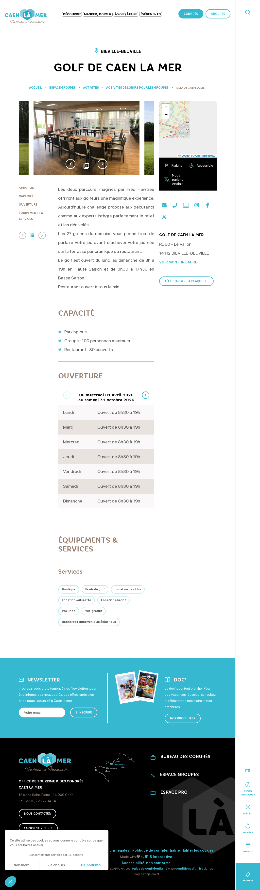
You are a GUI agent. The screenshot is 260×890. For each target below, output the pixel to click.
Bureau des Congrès (185, 756)
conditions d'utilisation (192, 868)
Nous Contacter (37, 813)
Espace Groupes (62, 87)
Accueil (35, 87)
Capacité (26, 196)
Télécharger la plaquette (186, 281)
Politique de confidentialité (156, 850)
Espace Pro (174, 792)
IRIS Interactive (158, 857)
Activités (91, 87)
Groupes (218, 14)
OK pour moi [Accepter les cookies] (91, 865)
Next (102, 164)
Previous (70, 164)
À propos (26, 188)
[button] (10, 882)
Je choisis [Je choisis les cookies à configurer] (56, 865)
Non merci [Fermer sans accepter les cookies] (22, 865)
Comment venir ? (38, 828)
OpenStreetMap (205, 155)
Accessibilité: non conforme (146, 863)
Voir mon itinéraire (178, 262)
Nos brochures (182, 718)
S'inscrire (84, 712)
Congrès (191, 14)
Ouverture (28, 204)
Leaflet (184, 155)
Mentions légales (114, 850)
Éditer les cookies (198, 850)
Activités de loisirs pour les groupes (137, 87)
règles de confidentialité (149, 868)
